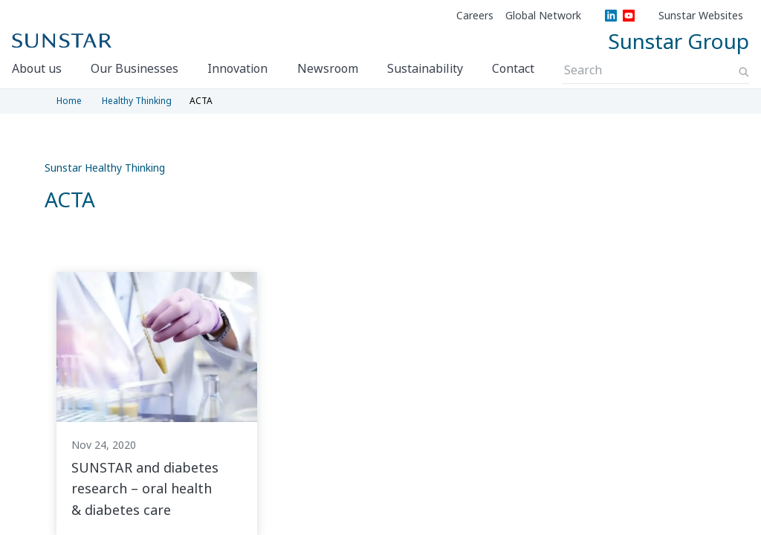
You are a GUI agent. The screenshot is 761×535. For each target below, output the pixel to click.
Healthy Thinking (137, 100)
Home (69, 100)
